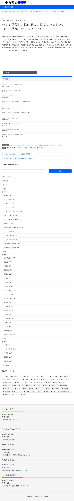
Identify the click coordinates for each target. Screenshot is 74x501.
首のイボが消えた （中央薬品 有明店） (18, 154)
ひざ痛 (59, 145)
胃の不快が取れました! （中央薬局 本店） (11, 123)
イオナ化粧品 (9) (9, 203)
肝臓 (26, 147)
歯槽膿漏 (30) (8, 330)
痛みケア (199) (8, 223)
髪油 (24, 394)
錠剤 (47, 391)
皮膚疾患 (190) (8, 306)
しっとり (35, 376)
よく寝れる (17, 379)
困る (22, 385)
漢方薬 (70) (7, 314)
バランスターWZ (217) (11, 215)
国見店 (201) (8, 357)
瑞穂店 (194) (8, 361)
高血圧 (11, 145)
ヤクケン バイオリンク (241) (13, 211)
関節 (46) (5, 181)
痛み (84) (5, 185)
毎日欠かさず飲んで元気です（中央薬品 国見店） (12, 90)
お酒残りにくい (16, 376)
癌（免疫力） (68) (9, 258)
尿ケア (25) (7, 322)
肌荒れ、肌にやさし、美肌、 (34, 391)
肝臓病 (40, 145)
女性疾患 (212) (8, 318)
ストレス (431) (8, 294)
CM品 (6, 376)
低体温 (63, 382)
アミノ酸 (40, 147)
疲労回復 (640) (8, 286)
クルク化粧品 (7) (9, 207)
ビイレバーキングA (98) (11, 219)
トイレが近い (8, 382)
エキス (26, 379)
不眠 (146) (7, 326)
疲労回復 (46, 145)
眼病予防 (66, 388)
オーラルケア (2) (9, 199)
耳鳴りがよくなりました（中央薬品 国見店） (20, 158)
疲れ (32, 388)
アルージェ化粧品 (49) (11, 239)
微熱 (45, 385)
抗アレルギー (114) (10, 290)
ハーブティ (19, 382)
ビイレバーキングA (28, 145)
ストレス (55, 379)
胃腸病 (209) (8, 282)
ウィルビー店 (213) (10, 349)
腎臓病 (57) (7, 278)
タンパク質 (33, 147)
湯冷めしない (8, 388)
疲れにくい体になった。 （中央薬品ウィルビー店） (12, 84)
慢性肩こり (54, 385)
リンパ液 (29, 382)
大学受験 (37, 385)
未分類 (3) (6, 365)
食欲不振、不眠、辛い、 (12, 394)
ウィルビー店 (18, 145)
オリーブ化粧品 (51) (10, 235)
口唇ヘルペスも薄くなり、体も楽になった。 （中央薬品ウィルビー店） (16, 112)
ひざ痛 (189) (8, 302)
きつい (27, 376)
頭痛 (54, 391)
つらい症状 (54, 376)
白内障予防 (56, 388)
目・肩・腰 (53, 145)
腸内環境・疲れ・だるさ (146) (13, 227)
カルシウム (35, 379)
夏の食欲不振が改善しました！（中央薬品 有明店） (12, 134)
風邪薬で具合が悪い (64, 391)
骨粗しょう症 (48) (9, 334)
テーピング (65, 379)
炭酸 (25, 388)
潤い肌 (18, 388)
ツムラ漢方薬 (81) (9, 231)
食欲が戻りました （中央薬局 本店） (10, 118)
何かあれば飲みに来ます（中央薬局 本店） (11, 129)
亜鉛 (55, 382)
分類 (4, 189)
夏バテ (29, 385)
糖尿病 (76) (7, 266)
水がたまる (64, 385)
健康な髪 (7, 385)
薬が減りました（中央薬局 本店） (9, 95)
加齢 (15, 385)
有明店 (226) (8, 353)
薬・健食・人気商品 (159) (12, 243)
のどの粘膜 (64, 376)
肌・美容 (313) (8, 310)
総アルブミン (17, 391)
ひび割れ (7, 379)
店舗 (36, 145)
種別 (4, 251)
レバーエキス (19, 147)
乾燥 (49, 382)
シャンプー (46, 379)
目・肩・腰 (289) (9, 298)
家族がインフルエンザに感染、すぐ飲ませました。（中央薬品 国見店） (16, 101)
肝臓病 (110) (8, 274)
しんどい (44, 376)
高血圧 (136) (8, 262)
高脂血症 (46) (8, 270)
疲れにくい (41, 388)
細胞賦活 (7, 391)
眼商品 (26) (7, 195)
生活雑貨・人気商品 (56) (11, 247)
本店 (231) (7, 345)
